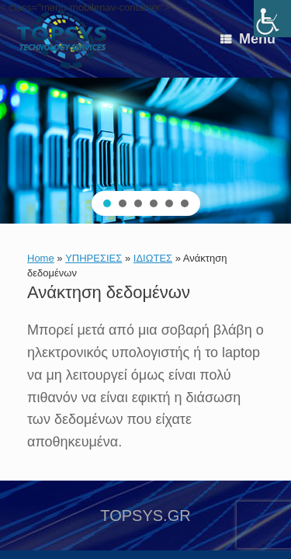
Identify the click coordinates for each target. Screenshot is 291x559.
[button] (107, 203)
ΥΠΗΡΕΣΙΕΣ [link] (93, 258)
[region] (145, 151)
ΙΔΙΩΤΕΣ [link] (152, 258)
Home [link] (40, 258)
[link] (272, 18)
